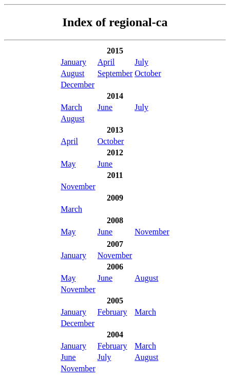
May (68, 163)
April (106, 62)
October (148, 73)
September (115, 73)
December (77, 84)
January (73, 62)
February (112, 312)
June (105, 107)
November (78, 186)
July (141, 62)
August (72, 73)
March (71, 107)
